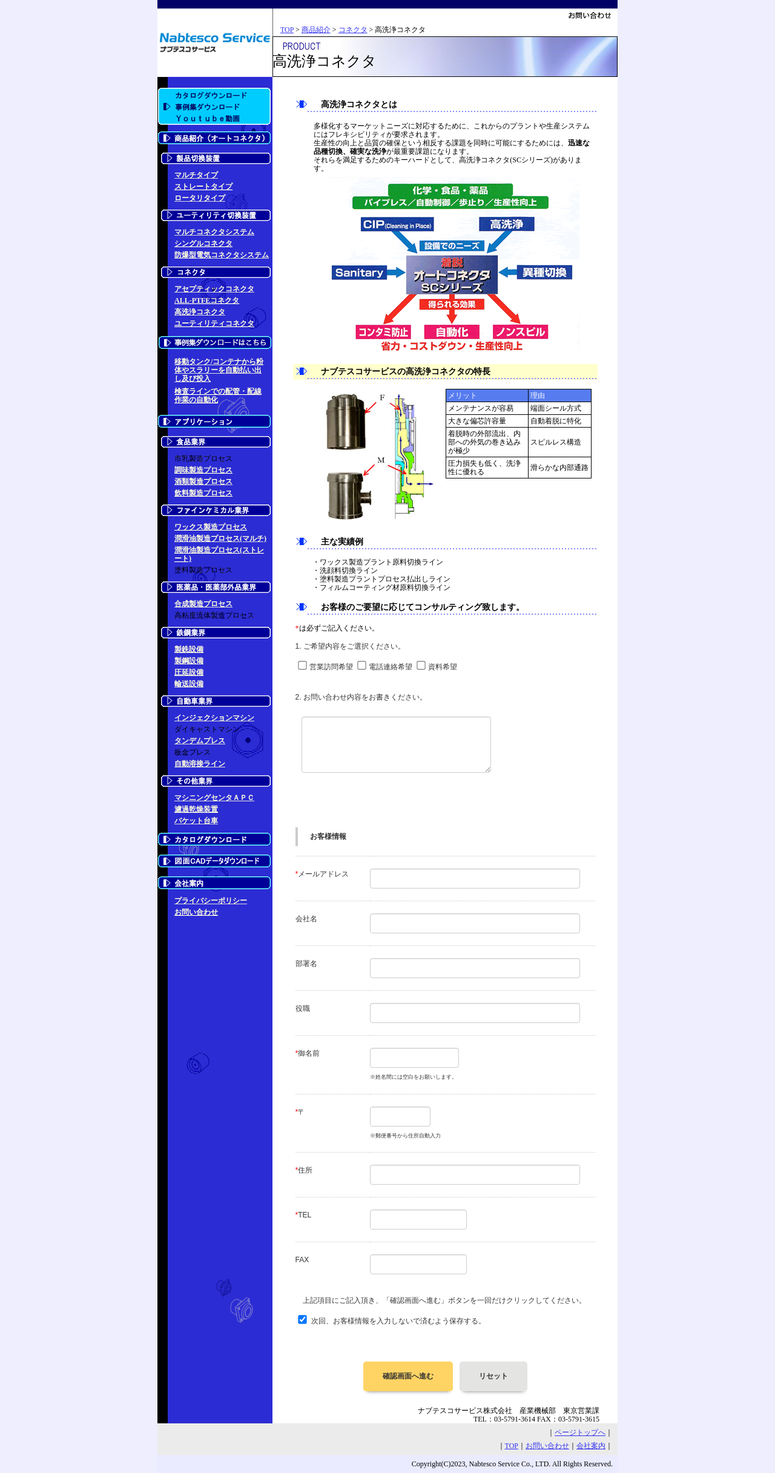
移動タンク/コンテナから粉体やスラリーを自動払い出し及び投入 (218, 370)
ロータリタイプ (199, 198)
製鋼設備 (188, 661)
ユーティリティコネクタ (214, 323)
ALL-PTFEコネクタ (206, 300)
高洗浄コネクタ (199, 312)
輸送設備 (188, 684)
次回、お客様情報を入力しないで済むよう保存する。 (398, 1321)
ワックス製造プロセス (210, 527)
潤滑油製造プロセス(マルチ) (220, 538)
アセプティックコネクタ (214, 289)
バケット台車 (196, 820)
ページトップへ (580, 1432)
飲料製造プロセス (203, 493)
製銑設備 (188, 649)
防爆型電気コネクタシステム (221, 255)
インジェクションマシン (214, 717)
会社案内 (590, 1446)
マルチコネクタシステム (214, 232)
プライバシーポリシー (210, 900)
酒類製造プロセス (203, 481)
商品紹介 (316, 29)
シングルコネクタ (203, 243)
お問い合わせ (196, 912)
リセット (493, 1376)
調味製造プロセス (203, 470)
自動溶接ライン (199, 764)
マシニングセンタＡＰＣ (214, 797)
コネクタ (353, 29)
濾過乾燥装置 (196, 809)
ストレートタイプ (203, 186)
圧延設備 (188, 672)
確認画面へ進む (408, 1376)
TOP (287, 29)
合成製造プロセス (203, 604)
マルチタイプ (196, 175)
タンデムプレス (199, 740)
